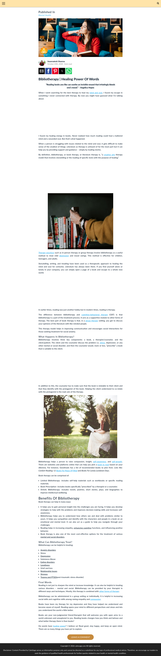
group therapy (92, 320)
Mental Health (44, 15)
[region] (57, 117)
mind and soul (96, 92)
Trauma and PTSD (48, 577)
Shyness (44, 574)
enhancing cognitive (82, 528)
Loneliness (45, 565)
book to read (103, 464)
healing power (59, 626)
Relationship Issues (49, 571)
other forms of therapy (109, 591)
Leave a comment (80, 637)
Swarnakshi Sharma (56, 61)
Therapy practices (46, 252)
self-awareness (99, 461)
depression (64, 255)
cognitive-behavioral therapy (95, 314)
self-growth (117, 461)
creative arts (109, 154)
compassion (95, 599)
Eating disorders (48, 562)
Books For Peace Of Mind (66, 470)
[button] (4, 3)
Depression (45, 556)
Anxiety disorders (48, 550)
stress (102, 342)
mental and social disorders (52, 537)
